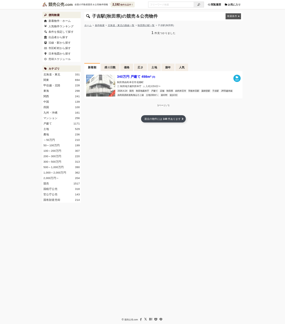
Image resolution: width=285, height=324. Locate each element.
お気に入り (233, 4)
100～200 (61, 151)
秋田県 (169, 91)
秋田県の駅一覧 (146, 25)
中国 (61, 101)
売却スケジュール (60, 59)
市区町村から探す (60, 48)
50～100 (61, 145)
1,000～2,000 (61, 172)
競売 (131, 91)
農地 (61, 134)
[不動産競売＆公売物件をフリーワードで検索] (171, 4)
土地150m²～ (152, 95)
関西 (61, 96)
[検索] (199, 4)
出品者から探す (58, 37)
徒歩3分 (174, 95)
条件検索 (100, 25)
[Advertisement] (163, 48)
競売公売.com (131, 319)
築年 (168, 67)
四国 (61, 107)
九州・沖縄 (61, 112)
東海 (61, 91)
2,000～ (61, 178)
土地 (154, 67)
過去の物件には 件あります (162, 118)
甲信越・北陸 (61, 85)
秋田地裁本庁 (142, 91)
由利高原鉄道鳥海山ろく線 (131, 95)
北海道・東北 (61, 74)
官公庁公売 (61, 194)
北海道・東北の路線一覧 (121, 25)
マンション (61, 118)
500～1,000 (61, 167)
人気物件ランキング (61, 26)
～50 (61, 140)
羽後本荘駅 (193, 91)
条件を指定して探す (61, 31)
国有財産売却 (61, 200)
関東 (61, 80)
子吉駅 (215, 91)
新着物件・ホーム (60, 20)
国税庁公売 (61, 189)
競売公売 (56, 4)
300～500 (61, 161)
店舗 (162, 91)
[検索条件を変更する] (233, 16)
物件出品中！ (123, 4)
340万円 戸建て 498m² (136, 77)
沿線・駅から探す (60, 42)
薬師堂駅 (205, 91)
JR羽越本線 (226, 91)
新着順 (92, 67)
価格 (127, 67)
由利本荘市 (180, 91)
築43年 (164, 95)
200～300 (61, 156)
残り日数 (110, 67)
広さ (140, 67)
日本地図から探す (60, 53)
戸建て (154, 91)
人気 (182, 67)
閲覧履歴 (214, 4)
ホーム (88, 25)
